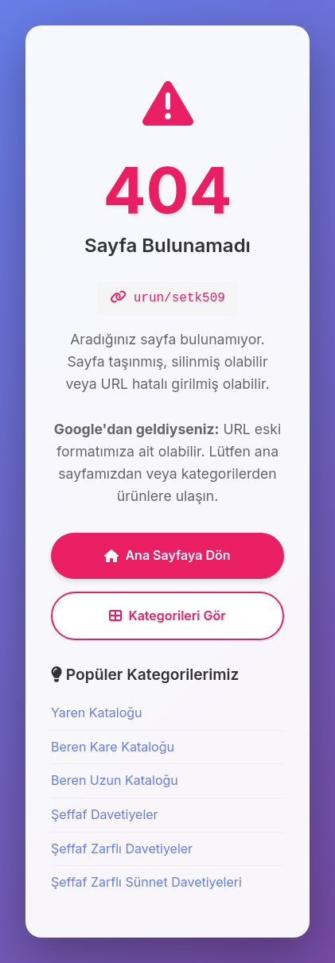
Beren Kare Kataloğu (112, 747)
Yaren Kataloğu (96, 712)
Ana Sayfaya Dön (167, 555)
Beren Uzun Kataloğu (114, 780)
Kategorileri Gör (167, 615)
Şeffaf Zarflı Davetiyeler (122, 848)
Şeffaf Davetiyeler (104, 814)
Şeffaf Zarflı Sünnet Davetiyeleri (146, 882)
